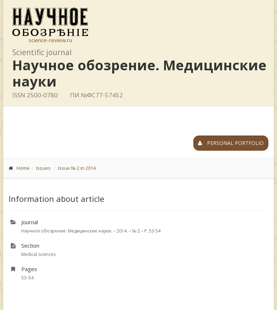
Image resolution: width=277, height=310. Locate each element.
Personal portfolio (231, 143)
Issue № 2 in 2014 (77, 168)
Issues (43, 168)
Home (23, 168)
